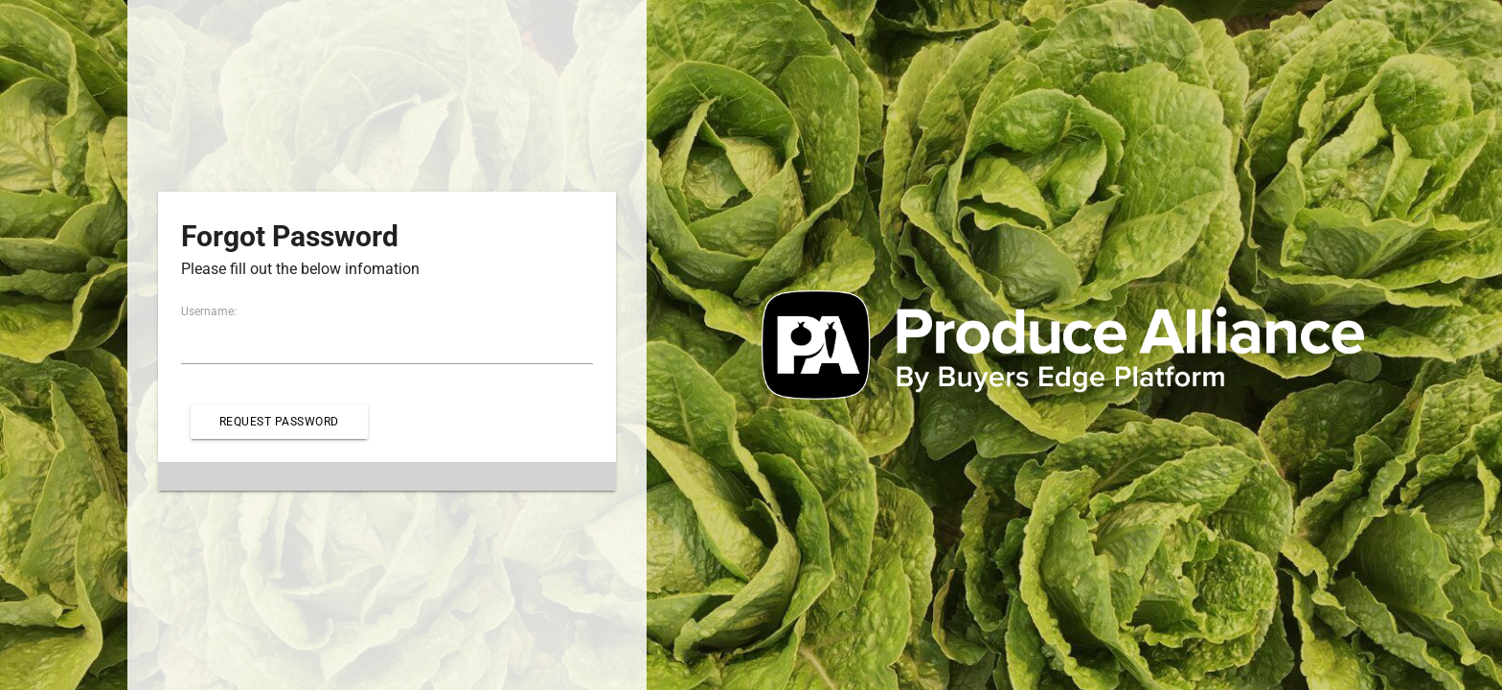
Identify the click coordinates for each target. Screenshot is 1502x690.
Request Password (279, 421)
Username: (209, 311)
